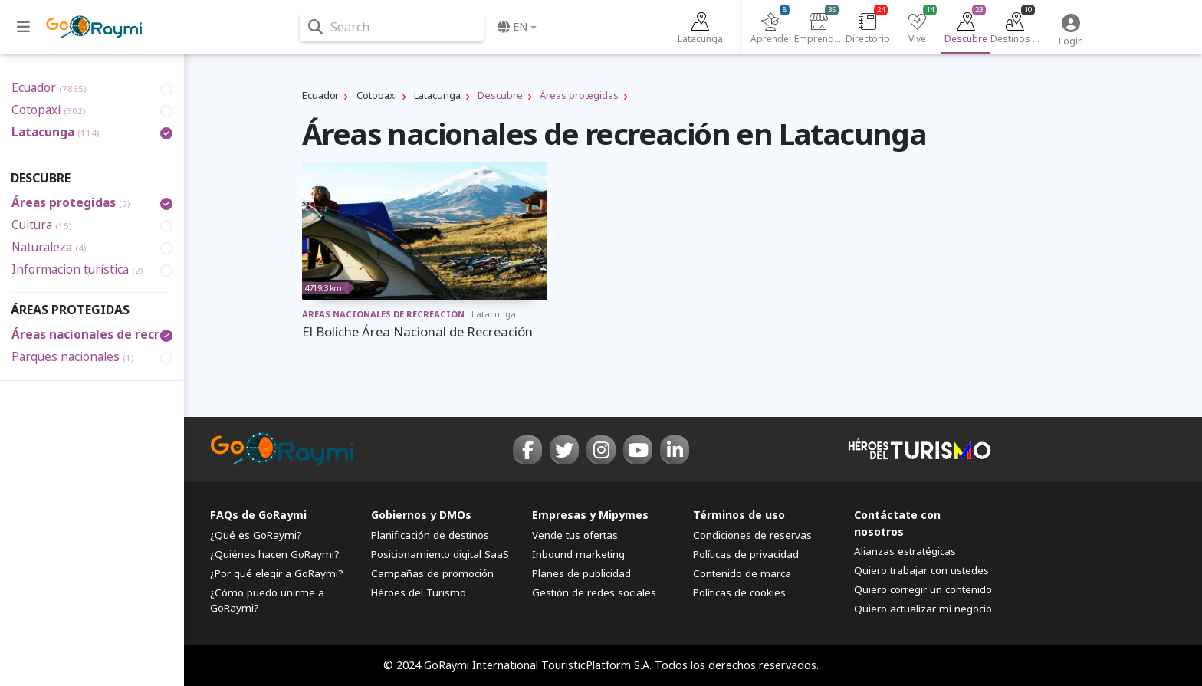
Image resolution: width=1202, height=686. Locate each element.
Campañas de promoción (432, 573)
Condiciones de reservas (752, 535)
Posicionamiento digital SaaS (440, 554)
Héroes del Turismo (418, 592)
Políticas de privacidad (746, 554)
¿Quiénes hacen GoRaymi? (275, 554)
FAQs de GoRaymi (258, 514)
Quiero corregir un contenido (923, 589)
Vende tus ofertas (575, 535)
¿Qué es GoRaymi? (256, 535)
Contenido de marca (742, 573)
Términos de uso (739, 514)
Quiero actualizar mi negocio (923, 608)
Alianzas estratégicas (905, 551)
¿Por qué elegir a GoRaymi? (276, 573)
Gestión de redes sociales (594, 592)
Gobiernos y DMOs (421, 514)
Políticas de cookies (739, 592)
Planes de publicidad (581, 573)
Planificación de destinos (430, 535)
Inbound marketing (578, 554)
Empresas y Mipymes (590, 514)
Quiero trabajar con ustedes (921, 570)
